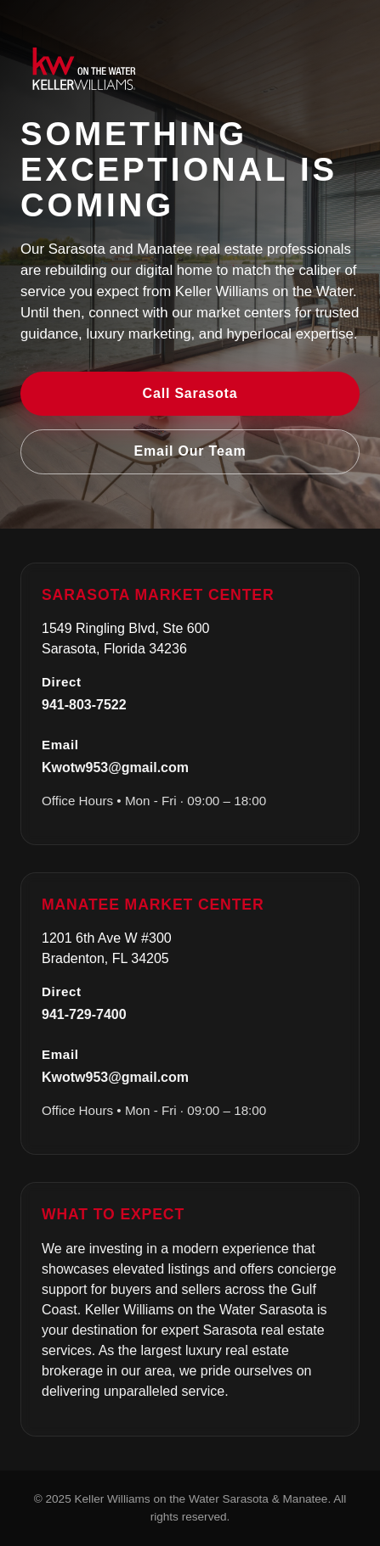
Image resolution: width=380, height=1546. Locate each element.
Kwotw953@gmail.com (115, 767)
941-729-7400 (84, 1014)
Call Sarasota (190, 393)
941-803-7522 (84, 704)
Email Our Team (190, 451)
